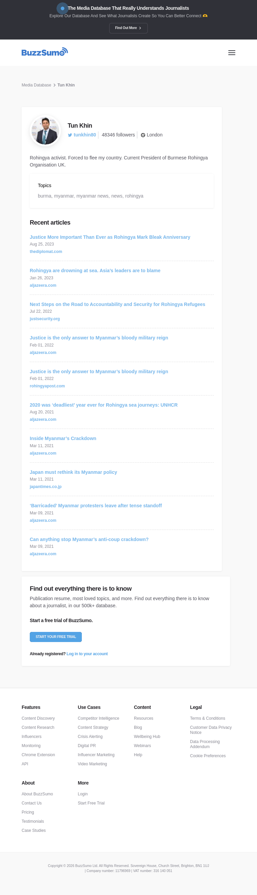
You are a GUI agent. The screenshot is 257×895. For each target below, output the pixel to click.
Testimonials (33, 821)
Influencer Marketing (96, 754)
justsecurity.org (45, 318)
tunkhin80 (82, 134)
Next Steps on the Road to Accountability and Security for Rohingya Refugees (117, 304)
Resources (143, 718)
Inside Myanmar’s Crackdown (63, 438)
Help (138, 754)
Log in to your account (87, 653)
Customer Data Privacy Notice (211, 730)
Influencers (32, 736)
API (25, 764)
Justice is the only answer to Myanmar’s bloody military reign (99, 337)
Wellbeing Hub (147, 736)
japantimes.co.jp (46, 486)
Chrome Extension (38, 754)
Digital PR (87, 745)
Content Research (38, 727)
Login (83, 794)
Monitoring (31, 745)
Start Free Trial (91, 803)
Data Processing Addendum (205, 744)
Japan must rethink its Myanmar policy (73, 472)
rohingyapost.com (47, 386)
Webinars (142, 745)
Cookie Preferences (208, 755)
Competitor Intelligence (98, 718)
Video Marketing (92, 764)
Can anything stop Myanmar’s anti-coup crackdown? (89, 539)
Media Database (36, 85)
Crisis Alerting (90, 736)
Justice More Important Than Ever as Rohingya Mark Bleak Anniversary (110, 237)
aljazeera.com (43, 285)
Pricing (28, 812)
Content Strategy (93, 727)
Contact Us (32, 803)
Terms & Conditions (207, 718)
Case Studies (34, 830)
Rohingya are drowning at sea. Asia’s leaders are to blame (95, 270)
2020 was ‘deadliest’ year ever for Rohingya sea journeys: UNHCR (104, 405)
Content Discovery (38, 718)
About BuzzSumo (37, 794)
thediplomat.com (46, 251)
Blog (138, 727)
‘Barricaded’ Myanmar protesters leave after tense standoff (96, 505)
